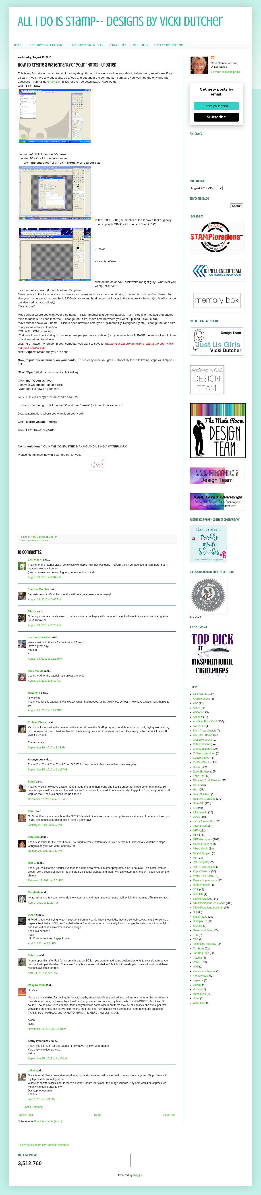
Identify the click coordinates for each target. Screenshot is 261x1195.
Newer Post (26, 1114)
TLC (195, 935)
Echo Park (199, 776)
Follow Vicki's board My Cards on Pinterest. (43, 1144)
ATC (195, 703)
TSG (196, 939)
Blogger (137, 1175)
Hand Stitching (201, 794)
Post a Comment (33, 1107)
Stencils (197, 925)
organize (198, 980)
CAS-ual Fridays (202, 735)
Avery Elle (199, 726)
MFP (196, 830)
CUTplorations (201, 744)
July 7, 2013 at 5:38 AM (42, 1099)
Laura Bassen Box (204, 821)
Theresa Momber (38, 589)
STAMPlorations (202, 898)
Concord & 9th (201, 757)
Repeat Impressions (205, 880)
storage (197, 989)
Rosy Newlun (36, 985)
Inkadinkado (200, 812)
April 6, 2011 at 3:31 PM (42, 943)
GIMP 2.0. (53, 81)
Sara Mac (34, 837)
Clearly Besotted (203, 748)
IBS (195, 807)
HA (195, 789)
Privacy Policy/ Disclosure (169, 45)
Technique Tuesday (204, 943)
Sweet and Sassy (203, 930)
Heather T (34, 692)
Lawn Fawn (200, 825)
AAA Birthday (201, 694)
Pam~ (31, 811)
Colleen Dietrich (38, 722)
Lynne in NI (35, 559)
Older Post (168, 1114)
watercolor (199, 1002)
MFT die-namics (202, 839)
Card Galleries (117, 45)
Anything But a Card (205, 721)
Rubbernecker (201, 884)
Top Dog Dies (201, 953)
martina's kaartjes (39, 637)
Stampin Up (200, 921)
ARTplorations (201, 698)
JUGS (196, 816)
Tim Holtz (198, 948)
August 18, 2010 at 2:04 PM (44, 577)
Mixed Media (200, 848)
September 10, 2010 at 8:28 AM (46, 747)
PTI (195, 857)
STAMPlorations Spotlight (208, 907)
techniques (199, 994)
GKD (196, 785)
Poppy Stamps (201, 871)
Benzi (31, 781)
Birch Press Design (204, 730)
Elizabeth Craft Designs (207, 780)
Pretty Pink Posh (203, 876)
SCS (196, 889)
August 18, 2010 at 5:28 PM (44, 625)
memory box (200, 975)
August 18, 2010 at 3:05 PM (44, 599)
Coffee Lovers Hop (204, 753)
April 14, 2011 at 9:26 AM (43, 973)
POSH (31, 914)
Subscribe (216, 117)
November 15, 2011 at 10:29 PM (47, 1028)
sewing (197, 984)
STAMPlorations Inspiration (209, 903)
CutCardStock (201, 762)
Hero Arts (198, 803)
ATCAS (197, 712)
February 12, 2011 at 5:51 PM (45, 880)
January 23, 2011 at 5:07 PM (45, 825)
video (196, 998)
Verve (196, 962)
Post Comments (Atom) (48, 1121)
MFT (196, 835)
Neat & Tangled (202, 853)
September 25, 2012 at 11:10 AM (47, 1058)
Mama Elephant (202, 844)
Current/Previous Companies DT (45, 45)
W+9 (196, 966)
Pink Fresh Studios (204, 866)
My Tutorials (140, 45)
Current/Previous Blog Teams (86, 45)
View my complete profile (225, 71)
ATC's (196, 707)
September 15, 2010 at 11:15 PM (47, 769)
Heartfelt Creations (204, 798)
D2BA (196, 766)
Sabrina (33, 955)
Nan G (32, 862)
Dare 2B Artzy (201, 771)
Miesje (32, 611)
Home (17, 45)
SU (195, 912)
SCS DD (198, 894)
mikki (31, 1070)
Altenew (198, 717)
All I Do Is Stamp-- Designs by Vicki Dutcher (120, 21)
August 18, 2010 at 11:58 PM (45, 658)
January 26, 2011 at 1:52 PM (45, 850)
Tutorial (197, 957)
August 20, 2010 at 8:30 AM (44, 680)
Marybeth (34, 892)
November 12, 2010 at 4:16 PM (46, 799)
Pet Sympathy (201, 862)
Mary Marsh (35, 670)
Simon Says (200, 916)
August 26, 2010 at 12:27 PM (45, 710)
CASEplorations (202, 739)
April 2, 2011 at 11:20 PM (43, 902)
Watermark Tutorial (38, 540)
